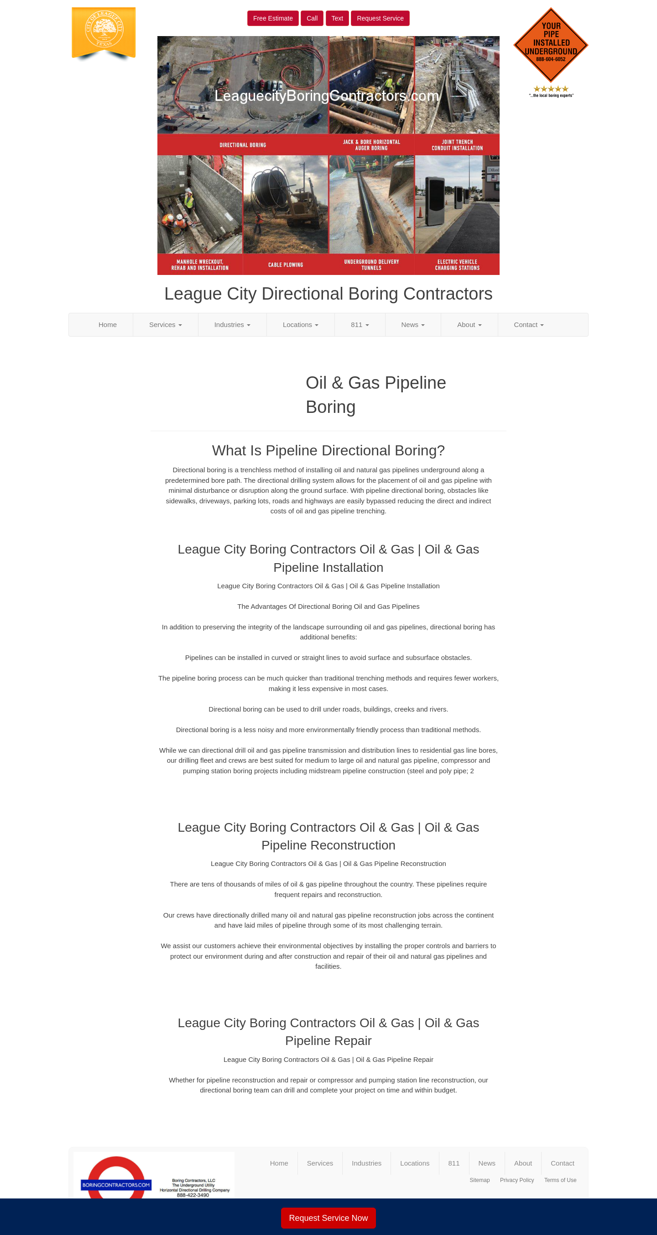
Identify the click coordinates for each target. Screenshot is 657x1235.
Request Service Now (328, 1218)
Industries (232, 324)
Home (108, 324)
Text (338, 18)
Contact (529, 324)
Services (165, 324)
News (413, 324)
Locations (300, 324)
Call (312, 18)
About (469, 324)
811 (360, 324)
